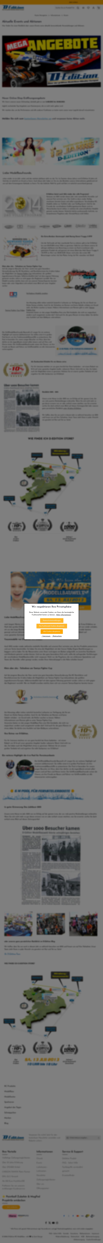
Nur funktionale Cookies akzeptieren (51, 626)
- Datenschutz (57, 636)
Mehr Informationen (63, 615)
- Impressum (46, 636)
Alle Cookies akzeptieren (51, 631)
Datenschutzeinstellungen (52, 620)
